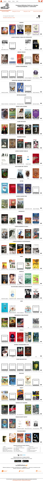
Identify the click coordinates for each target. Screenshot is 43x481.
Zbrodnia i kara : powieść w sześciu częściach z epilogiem (9, 451)
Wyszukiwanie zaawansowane (7, 17)
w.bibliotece (24, 467)
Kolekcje (13, 17)
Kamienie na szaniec (5, 449)
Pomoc (13, 1)
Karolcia (29, 449)
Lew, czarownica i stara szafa (18, 451)
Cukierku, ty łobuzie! (17, 450)
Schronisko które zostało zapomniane (32, 450)
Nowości (5, 1)
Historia (9, 1)
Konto (17, 1)
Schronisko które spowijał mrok (31, 451)
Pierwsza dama (17, 449)
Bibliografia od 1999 (27, 11)
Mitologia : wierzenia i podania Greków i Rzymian (8, 450)
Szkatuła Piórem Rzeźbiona (37, 11)
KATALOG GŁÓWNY (5, 11)
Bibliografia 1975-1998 (16, 11)
